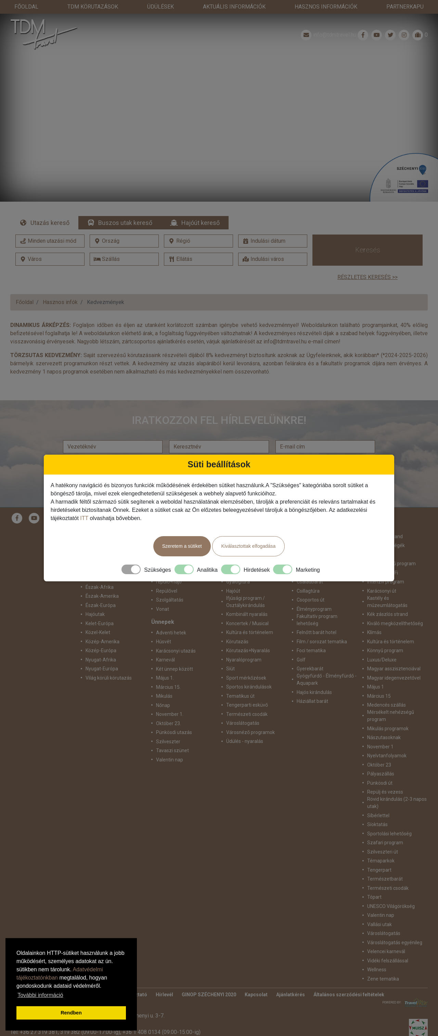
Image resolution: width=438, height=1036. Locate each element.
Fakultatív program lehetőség (317, 606)
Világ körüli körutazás (109, 664)
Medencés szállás (386, 691)
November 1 (380, 733)
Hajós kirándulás (314, 678)
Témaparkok (381, 847)
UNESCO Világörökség (391, 892)
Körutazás (237, 628)
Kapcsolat (256, 981)
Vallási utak (379, 910)
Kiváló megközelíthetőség (395, 609)
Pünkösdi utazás (174, 718)
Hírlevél (164, 981)
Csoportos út (310, 586)
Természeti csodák (247, 700)
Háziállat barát (312, 687)
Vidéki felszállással (387, 947)
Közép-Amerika (102, 628)
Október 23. (168, 709)
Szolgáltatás (169, 586)
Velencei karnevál (386, 937)
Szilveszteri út (382, 838)
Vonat (162, 595)
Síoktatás (377, 810)
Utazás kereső (49, 209)
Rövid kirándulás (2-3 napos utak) (397, 789)
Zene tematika (383, 965)
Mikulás (164, 682)
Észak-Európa (101, 591)
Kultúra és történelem (249, 618)
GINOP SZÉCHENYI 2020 (209, 981)
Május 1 (375, 673)
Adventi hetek (171, 619)
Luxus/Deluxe (382, 646)
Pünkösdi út (379, 769)
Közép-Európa (101, 637)
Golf (301, 646)
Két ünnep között (174, 655)
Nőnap (163, 691)
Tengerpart (379, 856)
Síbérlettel (378, 802)
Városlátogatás (242, 709)
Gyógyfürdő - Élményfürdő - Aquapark (327, 665)
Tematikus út (240, 682)
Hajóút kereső (200, 209)
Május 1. (165, 664)
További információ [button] (40, 995)
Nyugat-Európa (102, 655)
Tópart (374, 883)
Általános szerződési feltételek (348, 981)
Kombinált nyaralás (247, 600)
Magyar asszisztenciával (394, 655)
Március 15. (168, 673)
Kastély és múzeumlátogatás (387, 588)
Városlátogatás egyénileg (394, 929)
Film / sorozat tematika (322, 628)
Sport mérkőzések (246, 664)
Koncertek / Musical (247, 609)
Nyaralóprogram (243, 646)
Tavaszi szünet (172, 737)
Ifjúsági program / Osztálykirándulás (245, 588)
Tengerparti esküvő (247, 691)
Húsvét (163, 628)
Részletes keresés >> (367, 263)
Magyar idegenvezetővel (394, 664)
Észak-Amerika (102, 582)
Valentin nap (169, 746)
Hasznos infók (60, 288)
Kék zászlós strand (387, 600)
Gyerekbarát (310, 655)
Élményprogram (314, 595)
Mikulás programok (388, 715)
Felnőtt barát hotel (316, 618)
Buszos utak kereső (125, 209)
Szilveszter (168, 728)
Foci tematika (311, 637)
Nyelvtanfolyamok (387, 742)
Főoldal (25, 288)
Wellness (376, 956)
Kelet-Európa (100, 609)
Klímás (374, 618)
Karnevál (165, 646)
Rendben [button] (71, 1012)
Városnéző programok (250, 718)
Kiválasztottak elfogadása (248, 546)
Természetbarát (385, 865)
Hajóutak (95, 600)
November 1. (169, 700)
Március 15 (379, 682)
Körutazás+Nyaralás (248, 637)
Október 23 (379, 751)
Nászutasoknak (384, 724)
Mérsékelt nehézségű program (390, 702)
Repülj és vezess (385, 778)
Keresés (367, 236)
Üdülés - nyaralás (244, 727)
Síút (230, 655)
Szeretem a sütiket (182, 546)
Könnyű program (385, 637)
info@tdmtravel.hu (327, 21)
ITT (84, 518)
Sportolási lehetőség (389, 820)
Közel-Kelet (98, 618)
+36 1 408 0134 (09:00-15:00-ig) (162, 1018)
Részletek (219, 106)
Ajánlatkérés (290, 981)
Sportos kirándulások (249, 673)
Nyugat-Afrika (101, 646)
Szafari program (385, 829)
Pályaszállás (380, 760)
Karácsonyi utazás (176, 637)
